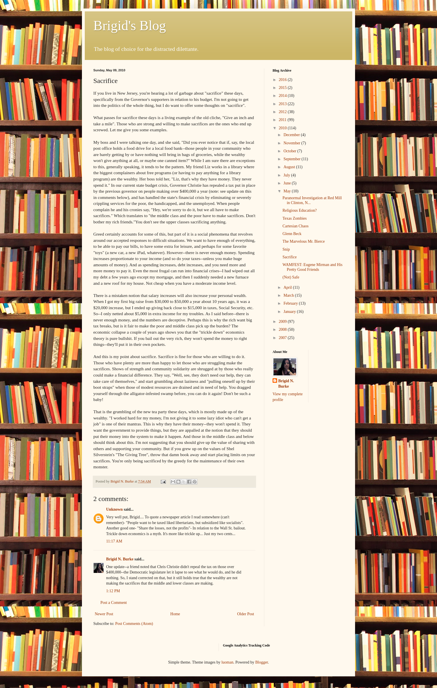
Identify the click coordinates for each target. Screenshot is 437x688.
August (289, 167)
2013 (283, 104)
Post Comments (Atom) (134, 624)
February (291, 303)
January (290, 311)
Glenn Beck (292, 234)
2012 (283, 112)
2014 (283, 95)
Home (175, 614)
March (289, 295)
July (287, 175)
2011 (283, 120)
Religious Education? (300, 210)
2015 (283, 88)
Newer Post (104, 614)
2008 (283, 329)
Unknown (114, 509)
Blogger (261, 662)
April (288, 287)
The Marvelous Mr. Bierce (304, 241)
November (292, 143)
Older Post (245, 614)
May (287, 191)
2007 (283, 338)
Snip (286, 249)
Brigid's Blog (129, 25)
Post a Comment (113, 602)
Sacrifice (290, 257)
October (290, 151)
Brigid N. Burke (119, 559)
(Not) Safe (291, 277)
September (292, 159)
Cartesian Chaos (295, 226)
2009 (283, 321)
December (292, 135)
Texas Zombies (295, 218)
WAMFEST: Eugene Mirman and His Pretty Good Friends (313, 267)
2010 (283, 128)
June (287, 183)
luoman (227, 662)
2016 (283, 80)
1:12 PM (113, 591)
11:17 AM (114, 541)
